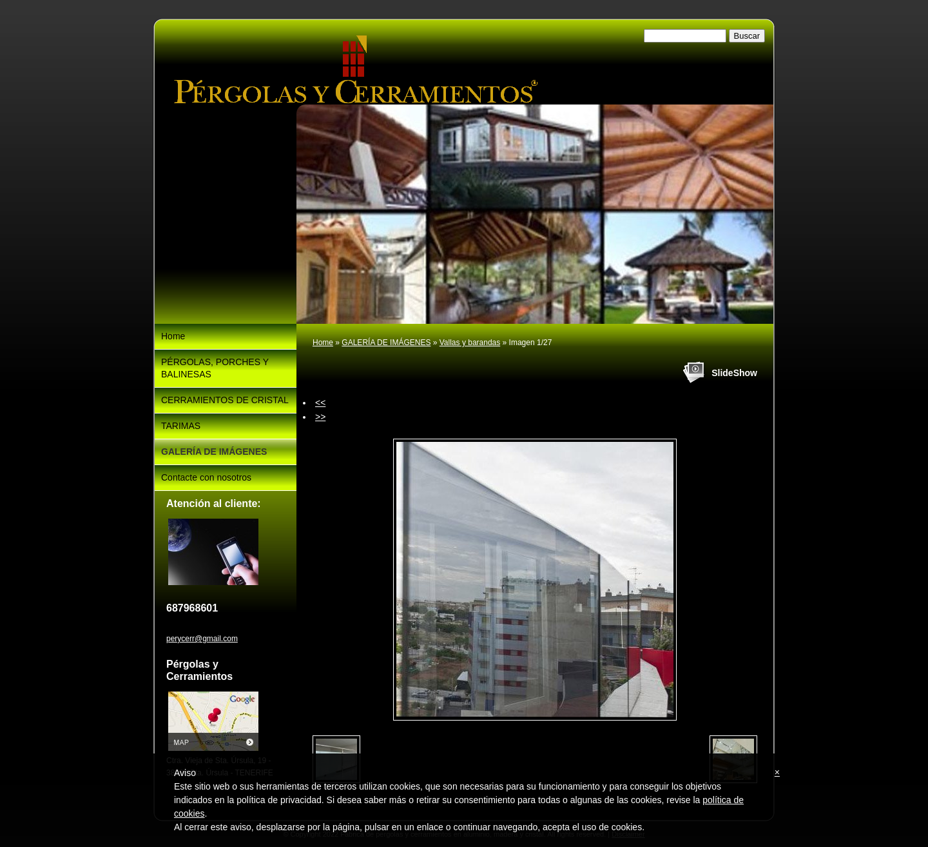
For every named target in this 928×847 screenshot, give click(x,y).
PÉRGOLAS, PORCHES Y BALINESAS (215, 368)
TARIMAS (180, 426)
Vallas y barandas (470, 342)
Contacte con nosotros (206, 477)
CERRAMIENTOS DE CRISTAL (225, 400)
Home (323, 342)
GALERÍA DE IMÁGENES (386, 342)
